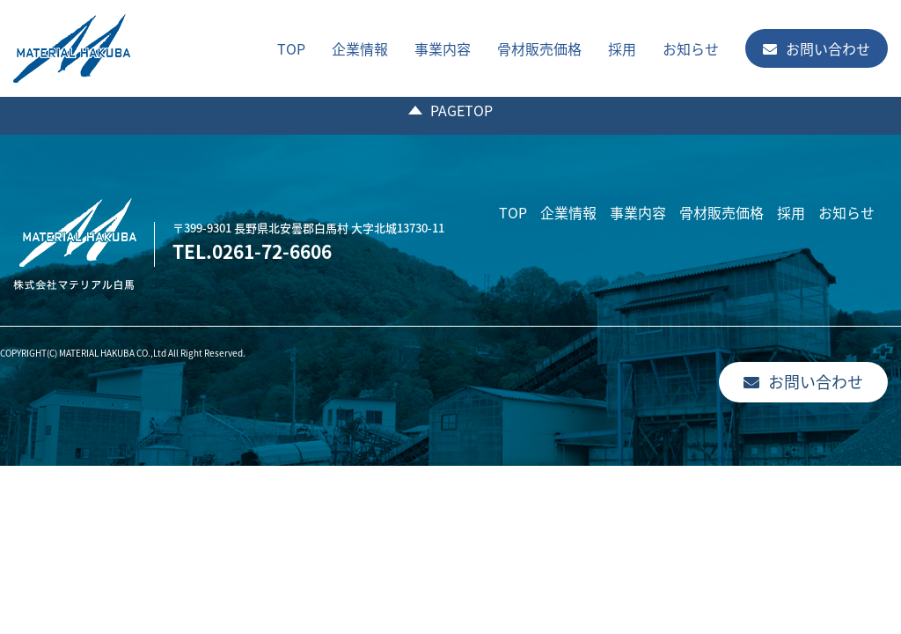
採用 (622, 48)
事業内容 (442, 48)
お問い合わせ (816, 48)
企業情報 (360, 48)
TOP (291, 48)
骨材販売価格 (539, 48)
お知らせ (691, 48)
